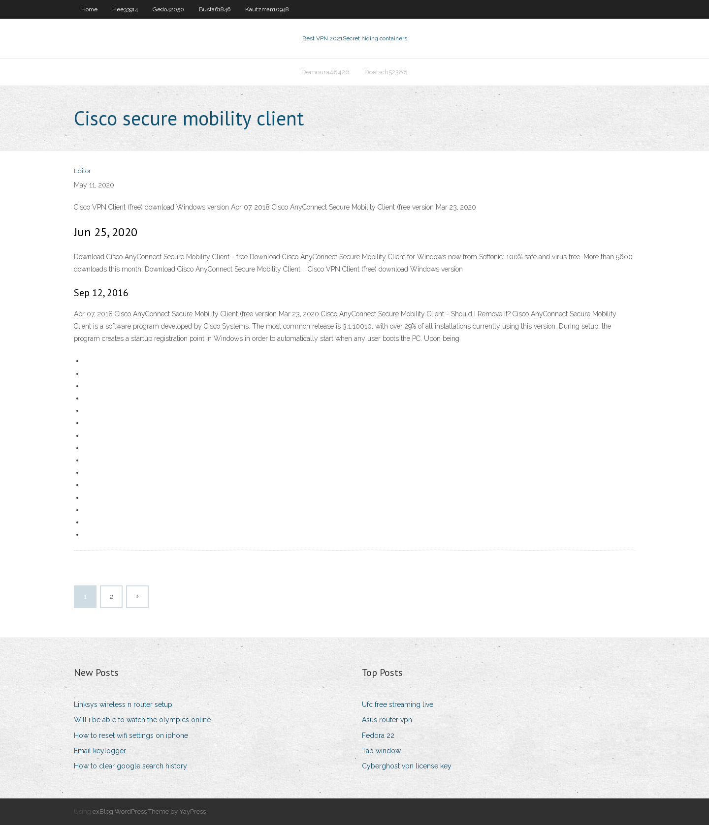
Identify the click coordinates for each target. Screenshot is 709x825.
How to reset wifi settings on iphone (131, 735)
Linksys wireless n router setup (123, 704)
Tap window (381, 751)
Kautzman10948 (267, 9)
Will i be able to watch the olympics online (142, 720)
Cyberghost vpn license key (406, 766)
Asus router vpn (387, 720)
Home (89, 9)
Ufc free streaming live (397, 704)
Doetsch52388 (386, 72)
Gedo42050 (168, 9)
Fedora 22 (378, 735)
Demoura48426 (325, 72)
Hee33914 (125, 9)
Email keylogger (100, 751)
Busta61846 (214, 9)
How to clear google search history (130, 766)
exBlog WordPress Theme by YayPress (149, 811)
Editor (82, 171)
